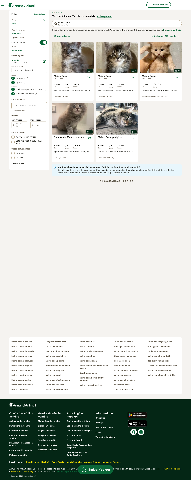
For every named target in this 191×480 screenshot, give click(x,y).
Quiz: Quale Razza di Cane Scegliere (79, 446)
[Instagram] (141, 432)
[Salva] (89, 77)
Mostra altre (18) (22, 113)
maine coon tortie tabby (159, 370)
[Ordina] (165, 36)
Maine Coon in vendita (49, 421)
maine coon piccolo (54, 361)
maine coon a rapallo (21, 365)
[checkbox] (13, 70)
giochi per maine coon (124, 346)
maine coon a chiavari (22, 361)
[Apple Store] (137, 423)
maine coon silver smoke (126, 351)
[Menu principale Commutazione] (2, 4)
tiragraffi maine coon (55, 342)
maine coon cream (88, 361)
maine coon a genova (21, 342)
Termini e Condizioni (105, 437)
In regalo (33, 36)
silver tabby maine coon (125, 356)
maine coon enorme (123, 342)
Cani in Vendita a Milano (78, 421)
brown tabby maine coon (57, 365)
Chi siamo (100, 418)
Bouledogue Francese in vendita (21, 444)
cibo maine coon (122, 361)
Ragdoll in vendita (47, 430)
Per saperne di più (172, 30)
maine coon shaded (54, 385)
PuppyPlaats (58, 462)
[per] (38, 188)
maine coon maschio (21, 380)
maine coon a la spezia (22, 351)
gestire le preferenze (67, 471)
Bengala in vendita (47, 435)
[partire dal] (20, 188)
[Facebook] (133, 432)
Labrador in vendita (18, 430)
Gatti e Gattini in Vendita (49, 415)
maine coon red (52, 375)
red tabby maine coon (158, 361)
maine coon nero (19, 389)
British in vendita (46, 426)
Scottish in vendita (47, 440)
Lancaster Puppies (112, 462)
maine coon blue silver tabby (161, 375)
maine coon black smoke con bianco (93, 366)
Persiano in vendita (47, 445)
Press (98, 432)
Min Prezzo (17, 183)
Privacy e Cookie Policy (21, 471)
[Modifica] (44, 124)
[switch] (29, 52)
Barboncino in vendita (19, 426)
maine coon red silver (55, 356)
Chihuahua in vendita (19, 421)
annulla (42, 58)
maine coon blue (87, 356)
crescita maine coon (123, 389)
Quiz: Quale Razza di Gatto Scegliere (77, 453)
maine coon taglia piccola (57, 380)
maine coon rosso (122, 375)
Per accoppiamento (23, 42)
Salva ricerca (62, 36)
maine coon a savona (21, 356)
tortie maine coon (54, 346)
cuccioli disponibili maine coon (162, 365)
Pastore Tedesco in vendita (18, 436)
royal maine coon (88, 373)
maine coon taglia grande (159, 342)
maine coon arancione (22, 385)
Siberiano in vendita (47, 450)
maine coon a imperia (21, 346)
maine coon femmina (21, 375)
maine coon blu (86, 346)
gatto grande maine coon (91, 351)
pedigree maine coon (157, 351)
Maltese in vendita (18, 455)
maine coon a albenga (22, 370)
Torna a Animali (18, 19)
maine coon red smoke (56, 389)
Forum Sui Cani (74, 435)
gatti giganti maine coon (159, 346)
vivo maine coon (122, 385)
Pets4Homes (32, 462)
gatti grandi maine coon (57, 351)
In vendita (18, 36)
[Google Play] (137, 415)
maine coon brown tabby (159, 356)
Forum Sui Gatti (74, 440)
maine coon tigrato (54, 370)
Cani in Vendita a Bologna (79, 430)
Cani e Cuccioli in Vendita (21, 415)
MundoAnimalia (74, 462)
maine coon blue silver (125, 380)
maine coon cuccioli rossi (126, 370)
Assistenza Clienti (104, 427)
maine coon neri (87, 342)
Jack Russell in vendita (20, 450)
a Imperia (104, 16)
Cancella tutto (39, 14)
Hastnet (45, 462)
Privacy (99, 422)
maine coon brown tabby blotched (91, 379)
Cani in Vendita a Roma (78, 426)
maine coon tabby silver (91, 385)
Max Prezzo (35, 183)
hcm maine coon (122, 365)
